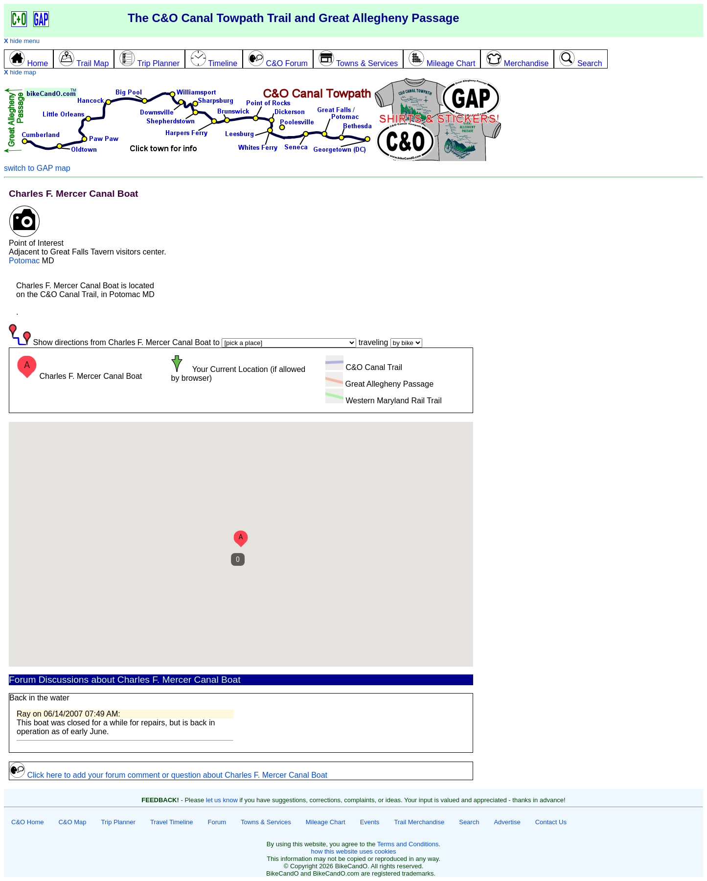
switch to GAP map (37, 168)
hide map (20, 72)
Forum (217, 822)
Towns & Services (266, 822)
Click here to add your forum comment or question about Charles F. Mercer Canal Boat (168, 775)
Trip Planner (118, 822)
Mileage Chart (325, 822)
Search (469, 822)
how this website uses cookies (353, 851)
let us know (222, 800)
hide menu (22, 41)
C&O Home (27, 822)
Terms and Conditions (408, 844)
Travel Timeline (171, 822)
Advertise (507, 822)
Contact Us (551, 822)
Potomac (24, 260)
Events (370, 822)
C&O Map (72, 822)
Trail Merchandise (419, 822)
